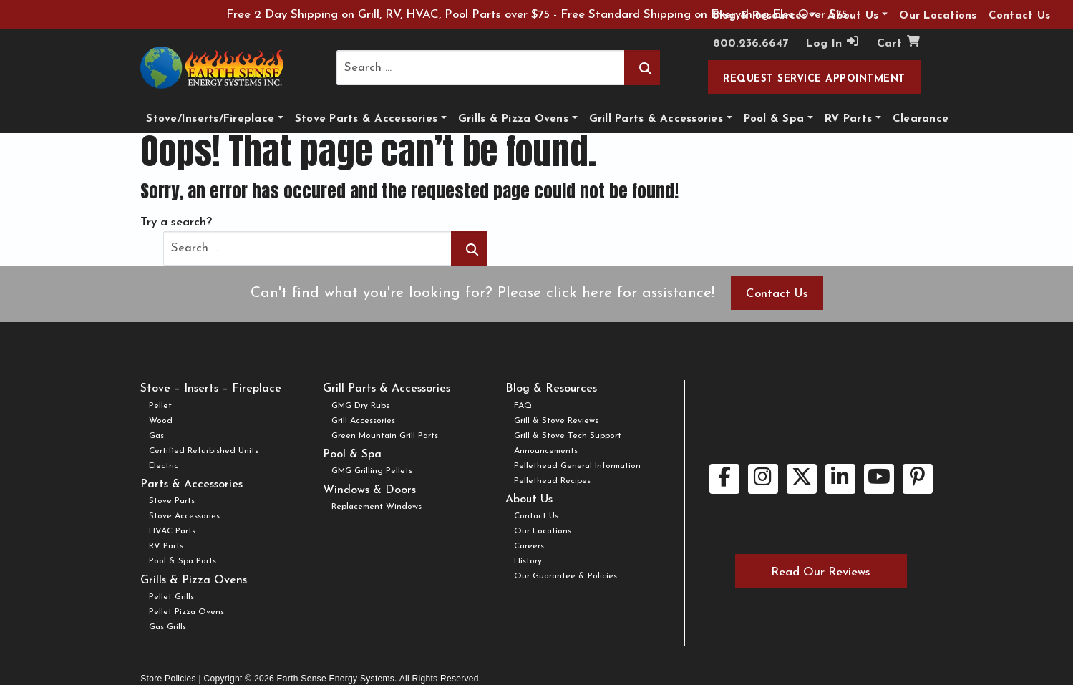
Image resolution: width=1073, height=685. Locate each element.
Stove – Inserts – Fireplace (210, 388)
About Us (529, 499)
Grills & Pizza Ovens (513, 119)
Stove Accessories (184, 516)
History (528, 561)
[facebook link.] (724, 479)
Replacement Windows (376, 506)
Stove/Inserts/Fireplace (210, 119)
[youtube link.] (879, 479)
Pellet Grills (171, 597)
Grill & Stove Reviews (556, 421)
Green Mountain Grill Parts (384, 436)
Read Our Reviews (820, 572)
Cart (899, 42)
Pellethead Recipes (552, 481)
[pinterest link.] (918, 479)
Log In (832, 42)
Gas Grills (167, 627)
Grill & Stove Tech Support (567, 436)
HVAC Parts (172, 531)
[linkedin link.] (840, 479)
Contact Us (777, 294)
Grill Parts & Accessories (656, 119)
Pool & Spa (774, 119)
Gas (156, 436)
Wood (161, 421)
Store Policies (168, 679)
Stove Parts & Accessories (366, 119)
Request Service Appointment (814, 79)
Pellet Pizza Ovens (186, 612)
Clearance (920, 119)
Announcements (546, 451)
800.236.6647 (750, 43)
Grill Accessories (363, 421)
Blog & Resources (551, 388)
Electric (163, 466)
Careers (529, 546)
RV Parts (848, 119)
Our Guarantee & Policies (565, 576)
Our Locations (542, 531)
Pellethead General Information (577, 466)
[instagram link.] (763, 479)
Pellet (160, 406)
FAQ (523, 406)
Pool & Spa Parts (182, 561)
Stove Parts (172, 501)
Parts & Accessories (191, 484)
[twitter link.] (802, 479)
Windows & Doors (369, 490)
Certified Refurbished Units (203, 451)
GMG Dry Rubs (360, 406)
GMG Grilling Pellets (371, 471)
